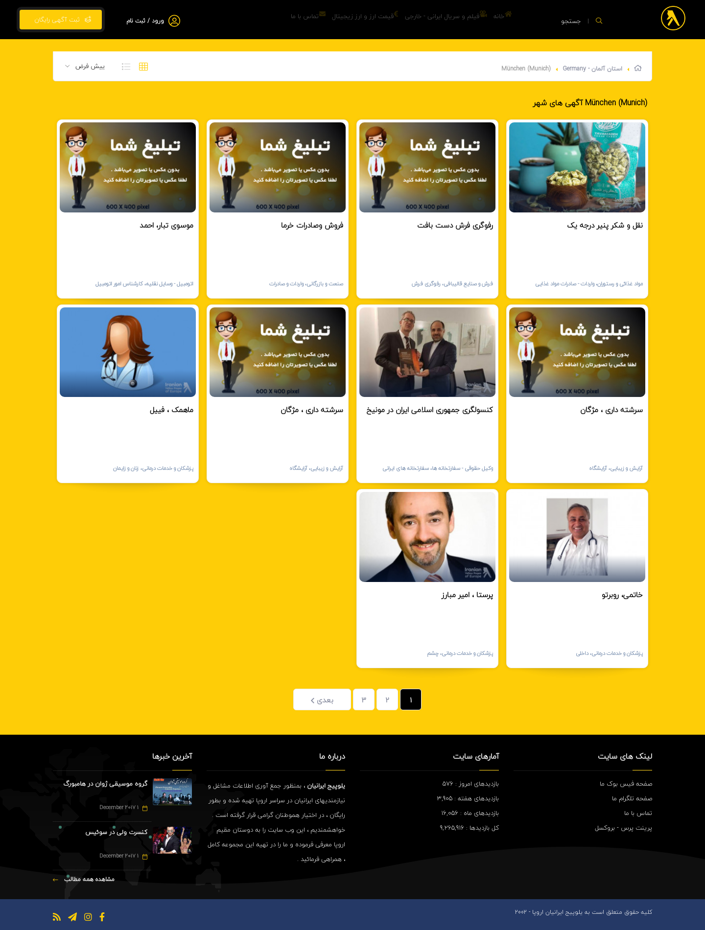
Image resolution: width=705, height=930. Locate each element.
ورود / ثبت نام (145, 21)
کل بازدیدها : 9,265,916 (469, 827)
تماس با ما (271, 19)
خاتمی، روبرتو (622, 594)
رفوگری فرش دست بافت (455, 225)
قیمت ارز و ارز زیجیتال (339, 19)
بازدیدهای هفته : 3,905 (468, 798)
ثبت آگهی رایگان (60, 19)
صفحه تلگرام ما (632, 798)
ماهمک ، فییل (171, 409)
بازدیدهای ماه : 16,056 (470, 813)
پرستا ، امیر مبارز (467, 594)
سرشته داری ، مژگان (611, 409)
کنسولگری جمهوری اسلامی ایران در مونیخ (430, 409)
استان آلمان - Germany (592, 69)
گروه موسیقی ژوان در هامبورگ (105, 783)
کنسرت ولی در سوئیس (116, 832)
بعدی (322, 700)
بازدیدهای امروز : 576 (471, 783)
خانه (497, 19)
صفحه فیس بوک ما (626, 783)
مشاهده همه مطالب (84, 879)
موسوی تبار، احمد (166, 225)
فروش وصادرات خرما (312, 225)
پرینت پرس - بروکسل (623, 827)
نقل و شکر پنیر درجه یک (605, 225)
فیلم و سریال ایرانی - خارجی (430, 19)
